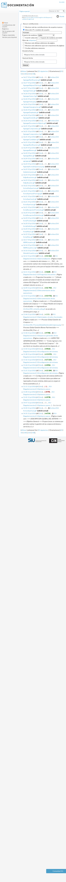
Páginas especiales (8, 35)
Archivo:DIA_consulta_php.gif (34, 309)
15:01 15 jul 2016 (29, 397)
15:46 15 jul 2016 (29, 314)
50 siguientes (43, 71)
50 (22, 74)
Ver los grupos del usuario (8, 32)
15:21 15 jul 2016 (29, 370)
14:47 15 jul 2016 (29, 403)
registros (30, 19)
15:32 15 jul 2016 (29, 360)
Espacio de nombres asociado (51, 38)
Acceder (62, 2)
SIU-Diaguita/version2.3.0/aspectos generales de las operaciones (40, 335)
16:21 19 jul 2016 (29, 191)
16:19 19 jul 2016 (29, 234)
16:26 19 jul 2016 (29, 94)
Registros (5, 29)
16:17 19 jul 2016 (29, 240)
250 (29, 74)
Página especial (24, 11)
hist (41, 77)
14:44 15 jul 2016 (29, 408)
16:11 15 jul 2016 (29, 272)
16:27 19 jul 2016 (29, 77)
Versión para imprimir (9, 37)
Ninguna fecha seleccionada (34, 55)
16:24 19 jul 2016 (29, 148)
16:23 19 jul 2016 (29, 164)
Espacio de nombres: (29, 35)
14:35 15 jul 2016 (29, 413)
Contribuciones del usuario (8, 26)
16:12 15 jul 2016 (29, 256)
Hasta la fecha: (27, 58)
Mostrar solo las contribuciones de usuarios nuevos (44, 27)
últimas (23, 71)
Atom (6, 23)
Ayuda (62, 16)
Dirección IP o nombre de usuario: (37, 30)
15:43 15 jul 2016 (29, 349)
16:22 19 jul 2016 (29, 186)
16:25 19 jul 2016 (29, 126)
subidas (24, 19)
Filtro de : (29, 40)
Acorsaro (28, 17)
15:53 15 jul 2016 (29, 296)
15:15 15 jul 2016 (29, 386)
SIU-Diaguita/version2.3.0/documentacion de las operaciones (40, 290)
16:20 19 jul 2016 (29, 213)
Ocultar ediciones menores (35, 48)
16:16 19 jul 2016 (29, 245)
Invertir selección (31, 38)
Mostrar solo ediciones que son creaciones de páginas (44, 46)
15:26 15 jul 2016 (29, 365)
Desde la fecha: (28, 51)
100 (25, 74)
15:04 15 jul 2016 (29, 392)
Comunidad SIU (58, 871)
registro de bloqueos (44, 17)
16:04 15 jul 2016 (29, 288)
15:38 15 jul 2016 (29, 354)
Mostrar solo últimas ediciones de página (40, 43)
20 (61, 71)
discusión (35, 17)
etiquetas (32, 40)
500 (33, 74)
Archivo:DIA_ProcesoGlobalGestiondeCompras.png (42, 325)
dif (37, 288)
